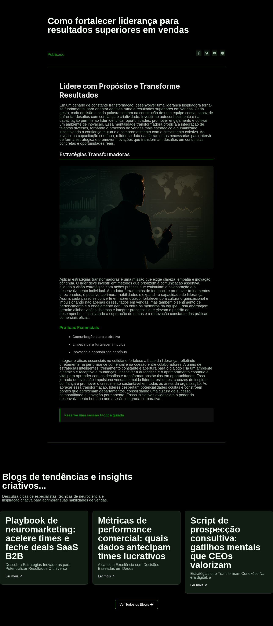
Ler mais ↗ (14, 576)
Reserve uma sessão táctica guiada (94, 415)
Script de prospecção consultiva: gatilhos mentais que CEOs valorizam (225, 542)
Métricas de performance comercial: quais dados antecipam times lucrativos (134, 538)
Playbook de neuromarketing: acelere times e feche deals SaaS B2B (42, 538)
